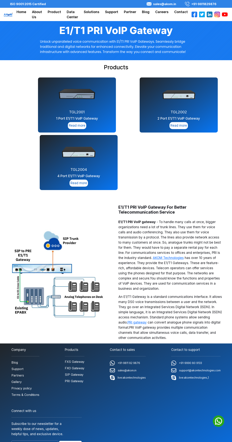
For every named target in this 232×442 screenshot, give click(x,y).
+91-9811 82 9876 (125, 305)
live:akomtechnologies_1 (190, 320)
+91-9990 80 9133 (186, 305)
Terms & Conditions (25, 337)
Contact (181, 12)
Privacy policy (21, 330)
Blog (146, 12)
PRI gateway (137, 264)
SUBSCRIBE (70, 387)
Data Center (72, 14)
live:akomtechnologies (128, 320)
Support (111, 12)
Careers (162, 12)
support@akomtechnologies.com (196, 312)
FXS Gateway (74, 304)
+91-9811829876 (200, 4)
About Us (37, 14)
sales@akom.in (161, 4)
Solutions (91, 12)
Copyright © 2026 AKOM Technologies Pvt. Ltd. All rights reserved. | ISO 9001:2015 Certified (116, 413)
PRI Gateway (74, 323)
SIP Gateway (74, 317)
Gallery (16, 324)
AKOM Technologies (168, 200)
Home (21, 12)
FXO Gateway (74, 310)
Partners (17, 317)
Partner (130, 12)
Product (54, 12)
